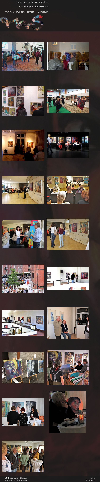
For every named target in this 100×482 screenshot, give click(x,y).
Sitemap (23, 478)
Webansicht (90, 480)
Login (92, 478)
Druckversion (12, 478)
